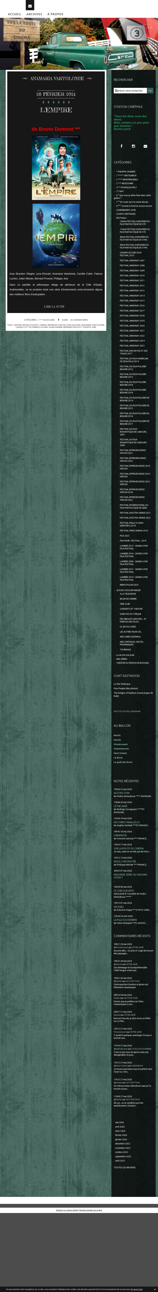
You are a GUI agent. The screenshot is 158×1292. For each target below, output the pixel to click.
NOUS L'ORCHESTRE (125, 934)
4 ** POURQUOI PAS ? (127, 193)
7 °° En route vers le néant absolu (133, 209)
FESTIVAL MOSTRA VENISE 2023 (134, 572)
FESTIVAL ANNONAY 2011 (133, 308)
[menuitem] (15, 18)
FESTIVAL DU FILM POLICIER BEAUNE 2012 (135, 404)
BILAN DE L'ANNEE (129, 663)
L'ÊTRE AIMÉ (121, 878)
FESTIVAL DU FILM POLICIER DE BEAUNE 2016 (135, 455)
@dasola (118, 1038)
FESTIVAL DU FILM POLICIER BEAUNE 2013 (135, 413)
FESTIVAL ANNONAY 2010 (133, 303)
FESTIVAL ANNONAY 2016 (133, 335)
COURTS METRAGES (127, 225)
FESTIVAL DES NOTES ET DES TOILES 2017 (133, 385)
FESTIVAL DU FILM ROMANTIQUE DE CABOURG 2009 (135, 484)
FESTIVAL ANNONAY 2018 (133, 345)
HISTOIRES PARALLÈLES (127, 894)
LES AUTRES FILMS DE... (132, 698)
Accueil (14, 18)
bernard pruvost (80, 332)
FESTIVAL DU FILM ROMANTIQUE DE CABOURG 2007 (135, 473)
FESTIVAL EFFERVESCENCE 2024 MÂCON (134, 519)
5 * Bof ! (120, 197)
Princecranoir (121, 1105)
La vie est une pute (126, 723)
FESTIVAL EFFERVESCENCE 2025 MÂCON (134, 527)
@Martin (118, 1054)
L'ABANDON (121, 907)
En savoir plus (137, 1289)
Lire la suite (55, 311)
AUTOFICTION (122, 865)
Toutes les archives (126, 1246)
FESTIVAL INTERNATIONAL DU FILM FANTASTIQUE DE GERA (134, 554)
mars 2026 (120, 1208)
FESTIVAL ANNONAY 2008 (133, 292)
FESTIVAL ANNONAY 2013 (133, 319)
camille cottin (29, 332)
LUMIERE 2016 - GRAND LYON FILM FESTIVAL (135, 616)
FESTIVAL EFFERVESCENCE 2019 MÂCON (134, 511)
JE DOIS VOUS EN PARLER (130, 654)
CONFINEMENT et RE (127, 220)
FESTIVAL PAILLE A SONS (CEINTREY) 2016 (133, 581)
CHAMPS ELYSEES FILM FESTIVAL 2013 (132, 280)
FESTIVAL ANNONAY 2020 (133, 356)
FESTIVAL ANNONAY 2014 (133, 324)
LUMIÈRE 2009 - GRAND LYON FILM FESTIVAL (135, 625)
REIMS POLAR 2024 (130, 648)
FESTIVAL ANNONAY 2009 (133, 297)
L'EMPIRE (56, 113)
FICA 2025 (125, 596)
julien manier (62, 332)
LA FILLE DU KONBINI (126, 993)
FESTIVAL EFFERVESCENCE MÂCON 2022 (134, 544)
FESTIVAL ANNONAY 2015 (133, 329)
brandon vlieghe (63, 329)
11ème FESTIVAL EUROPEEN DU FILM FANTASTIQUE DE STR (135, 247)
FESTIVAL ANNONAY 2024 (133, 372)
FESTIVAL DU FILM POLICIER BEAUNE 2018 (135, 421)
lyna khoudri (81, 329)
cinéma (50, 329)
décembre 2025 (123, 1221)
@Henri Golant (121, 1142)
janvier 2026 (121, 1217)
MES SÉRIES (122, 727)
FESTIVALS (122, 229)
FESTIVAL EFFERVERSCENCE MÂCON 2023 (135, 502)
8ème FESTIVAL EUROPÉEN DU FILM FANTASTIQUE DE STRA (134, 258)
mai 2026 (120, 1199)
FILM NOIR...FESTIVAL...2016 (134, 601)
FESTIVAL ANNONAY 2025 (133, 378)
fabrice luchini (46, 332)
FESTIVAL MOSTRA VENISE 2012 (134, 564)
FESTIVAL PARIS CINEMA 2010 (133, 589)
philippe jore (98, 332)
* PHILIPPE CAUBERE (127, 176)
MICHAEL (119, 980)
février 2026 (121, 1212)
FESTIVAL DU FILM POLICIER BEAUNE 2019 (135, 429)
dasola (117, 1088)
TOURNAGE (126, 717)
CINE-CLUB (126, 668)
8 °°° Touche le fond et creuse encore (131, 215)
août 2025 (120, 1239)
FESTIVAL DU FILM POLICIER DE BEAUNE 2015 (135, 446)
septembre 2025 (124, 1235)
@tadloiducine (121, 1122)
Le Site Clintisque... (123, 756)
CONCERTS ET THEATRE (133, 674)
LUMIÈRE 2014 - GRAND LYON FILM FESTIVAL (135, 641)
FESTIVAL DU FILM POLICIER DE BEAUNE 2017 (135, 463)
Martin (117, 1071)
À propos (56, 18)
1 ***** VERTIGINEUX (127, 180)
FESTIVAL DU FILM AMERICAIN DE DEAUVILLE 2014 (134, 394)
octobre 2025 (122, 1230)
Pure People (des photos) (127, 760)
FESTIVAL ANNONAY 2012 (133, 313)
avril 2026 (120, 1203)
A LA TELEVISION (129, 658)
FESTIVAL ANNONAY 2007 (133, 287)
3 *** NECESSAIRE (45, 324)
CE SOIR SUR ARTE (124, 964)
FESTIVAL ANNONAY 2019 (133, 351)
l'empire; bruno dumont (32, 329)
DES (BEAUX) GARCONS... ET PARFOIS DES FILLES (134, 686)
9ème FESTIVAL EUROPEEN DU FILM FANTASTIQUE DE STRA (134, 270)
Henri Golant (121, 825)
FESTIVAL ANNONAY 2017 (133, 340)
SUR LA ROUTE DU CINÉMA (129, 921)
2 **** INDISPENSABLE (128, 185)
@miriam (119, 1159)
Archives (34, 18)
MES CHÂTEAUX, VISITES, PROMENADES (133, 711)
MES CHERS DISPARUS (131, 704)
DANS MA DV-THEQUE (132, 679)
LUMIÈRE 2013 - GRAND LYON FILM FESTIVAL (135, 633)
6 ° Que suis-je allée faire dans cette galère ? (131, 203)
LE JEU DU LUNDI (129, 693)
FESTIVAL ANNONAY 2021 (133, 361)
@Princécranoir (122, 1021)
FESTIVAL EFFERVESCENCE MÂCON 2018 (134, 536)
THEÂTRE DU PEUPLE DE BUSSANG (128, 733)
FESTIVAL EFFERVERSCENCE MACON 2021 (135, 494)
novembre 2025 (123, 1226)
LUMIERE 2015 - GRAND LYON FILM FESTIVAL (135, 608)
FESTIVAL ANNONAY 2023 (133, 367)
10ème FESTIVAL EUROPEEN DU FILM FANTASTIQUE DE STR (135, 236)
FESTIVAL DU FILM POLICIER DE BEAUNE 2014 (135, 438)
